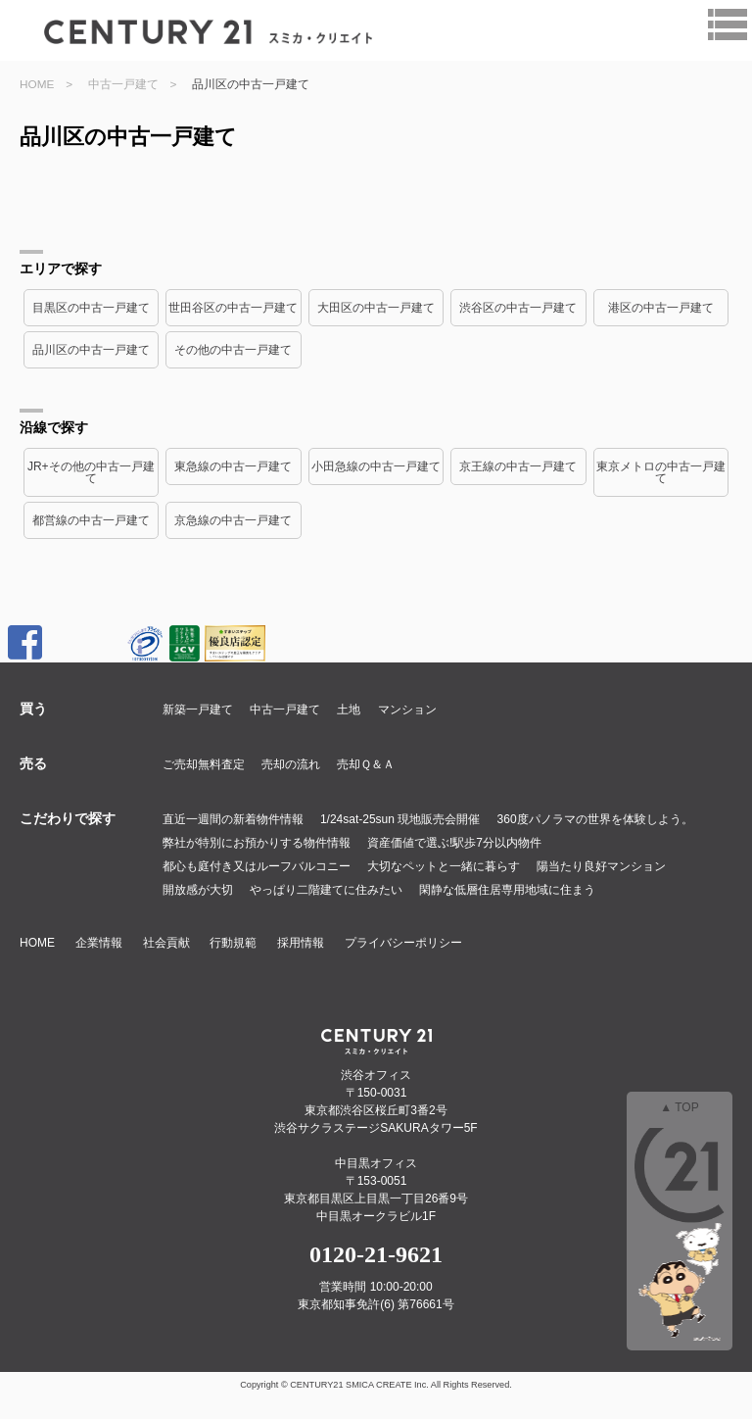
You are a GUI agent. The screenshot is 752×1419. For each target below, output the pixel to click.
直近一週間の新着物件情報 (233, 819)
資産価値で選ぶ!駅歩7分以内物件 (454, 843)
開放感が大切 (198, 890)
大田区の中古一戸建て (376, 308)
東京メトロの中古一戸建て (661, 472)
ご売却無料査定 (204, 764)
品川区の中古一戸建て (91, 350)
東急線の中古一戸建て (233, 466)
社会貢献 (166, 943)
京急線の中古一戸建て (233, 520)
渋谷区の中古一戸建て (518, 308)
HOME (37, 83)
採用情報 (300, 943)
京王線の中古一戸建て (518, 466)
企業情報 (98, 943)
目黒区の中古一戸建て (91, 308)
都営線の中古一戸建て (91, 520)
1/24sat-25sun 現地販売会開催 (400, 819)
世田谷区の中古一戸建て (233, 308)
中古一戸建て (123, 83)
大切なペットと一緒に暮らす (443, 866)
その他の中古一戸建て (233, 350)
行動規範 (233, 943)
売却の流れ (290, 764)
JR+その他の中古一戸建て (91, 472)
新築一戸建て (198, 709)
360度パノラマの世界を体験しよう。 (595, 819)
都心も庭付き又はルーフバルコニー (257, 866)
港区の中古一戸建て (661, 308)
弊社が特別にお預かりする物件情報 (257, 843)
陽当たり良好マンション (601, 866)
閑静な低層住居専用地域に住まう (507, 890)
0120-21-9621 (376, 1254)
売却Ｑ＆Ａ (366, 764)
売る (33, 763)
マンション (407, 709)
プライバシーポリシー (403, 943)
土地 (348, 709)
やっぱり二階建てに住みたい (326, 890)
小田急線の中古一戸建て (376, 466)
